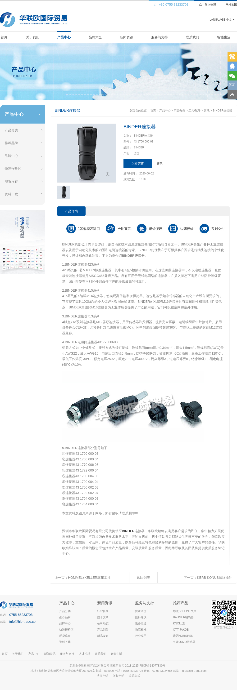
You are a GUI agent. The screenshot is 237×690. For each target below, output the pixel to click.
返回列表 (143, 577)
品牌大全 (95, 37)
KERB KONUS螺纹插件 (214, 577)
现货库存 (11, 181)
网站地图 (231, 4)
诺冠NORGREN (183, 635)
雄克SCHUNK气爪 (184, 611)
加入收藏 (210, 4)
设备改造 (140, 623)
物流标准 (140, 629)
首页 (4, 37)
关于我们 (32, 37)
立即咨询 (137, 163)
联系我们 (192, 37)
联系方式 (134, 675)
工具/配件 (194, 110)
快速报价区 (13, 168)
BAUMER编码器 (183, 617)
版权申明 (118, 675)
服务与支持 (159, 37)
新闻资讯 (126, 37)
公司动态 (103, 623)
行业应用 (140, 635)
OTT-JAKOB (181, 629)
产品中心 (64, 37)
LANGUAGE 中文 (221, 19)
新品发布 (103, 635)
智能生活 (223, 37)
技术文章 (103, 617)
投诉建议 (140, 617)
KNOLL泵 (179, 623)
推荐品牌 (11, 143)
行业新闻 (103, 611)
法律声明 (102, 675)
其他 (207, 110)
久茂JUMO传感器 (184, 642)
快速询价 (140, 611)
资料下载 (11, 194)
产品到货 (103, 629)
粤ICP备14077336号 (152, 665)
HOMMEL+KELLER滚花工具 (89, 577)
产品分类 (11, 130)
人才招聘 (84, 653)
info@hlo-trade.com (23, 621)
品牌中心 (11, 156)
